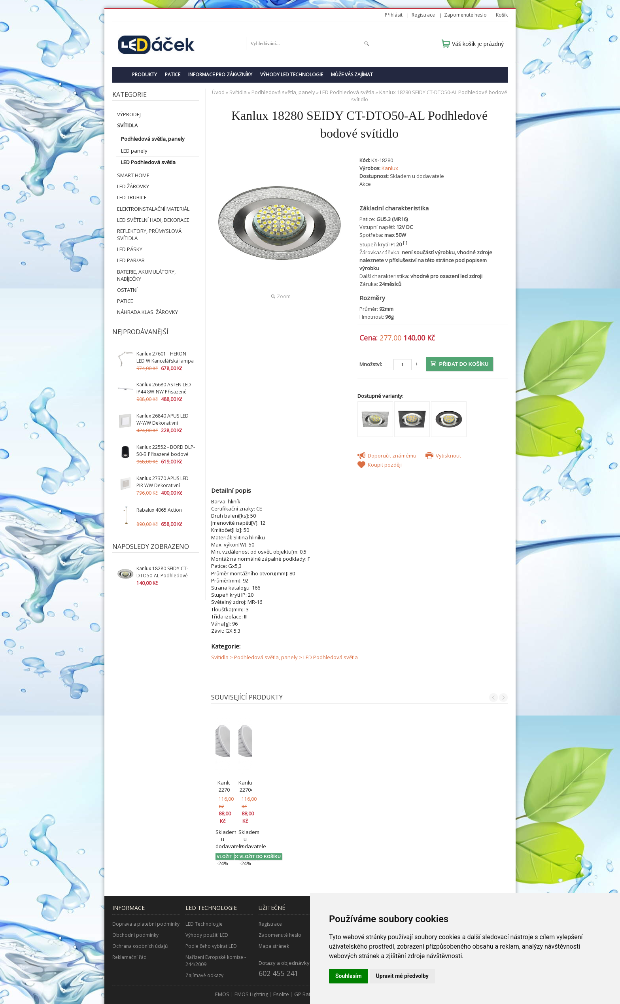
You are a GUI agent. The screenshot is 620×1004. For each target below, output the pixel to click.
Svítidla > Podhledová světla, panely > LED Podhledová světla (284, 657)
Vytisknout (443, 455)
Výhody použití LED (206, 899)
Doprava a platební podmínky (146, 888)
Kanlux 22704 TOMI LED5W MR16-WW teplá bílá (322, 786)
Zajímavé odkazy (204, 939)
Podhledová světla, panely (153, 138)
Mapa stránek (274, 910)
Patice (172, 74)
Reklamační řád (129, 921)
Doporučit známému (386, 455)
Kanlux (390, 168)
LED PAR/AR (131, 260)
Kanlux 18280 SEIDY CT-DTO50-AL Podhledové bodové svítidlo (162, 575)
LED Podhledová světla (148, 162)
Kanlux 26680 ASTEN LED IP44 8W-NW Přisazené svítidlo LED (163, 391)
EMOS (222, 958)
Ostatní (127, 289)
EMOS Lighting (251, 958)
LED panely (134, 150)
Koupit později (379, 464)
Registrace (423, 14)
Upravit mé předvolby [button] (402, 976)
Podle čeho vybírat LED (211, 910)
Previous (493, 697)
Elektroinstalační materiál (153, 208)
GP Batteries (309, 958)
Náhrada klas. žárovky (147, 312)
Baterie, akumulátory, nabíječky (146, 275)
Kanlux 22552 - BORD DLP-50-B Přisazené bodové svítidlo (165, 454)
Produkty (144, 74)
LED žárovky (133, 186)
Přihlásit (394, 14)
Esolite (281, 958)
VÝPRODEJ (129, 114)
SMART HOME (133, 175)
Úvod (218, 92)
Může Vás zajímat (352, 74)
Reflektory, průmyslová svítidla (149, 234)
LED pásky (129, 249)
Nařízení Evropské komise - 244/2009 (215, 925)
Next (503, 697)
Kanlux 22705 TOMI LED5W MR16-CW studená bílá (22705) (248, 789)
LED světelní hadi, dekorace (153, 219)
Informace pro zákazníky (220, 74)
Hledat (366, 43)
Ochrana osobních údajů (140, 910)
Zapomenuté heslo (465, 14)
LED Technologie (204, 888)
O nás (338, 888)
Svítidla (127, 125)
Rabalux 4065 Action (159, 510)
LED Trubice (132, 197)
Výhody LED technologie (291, 74)
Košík (502, 14)
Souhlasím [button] (348, 976)
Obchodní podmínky (135, 899)
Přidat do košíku (459, 364)
